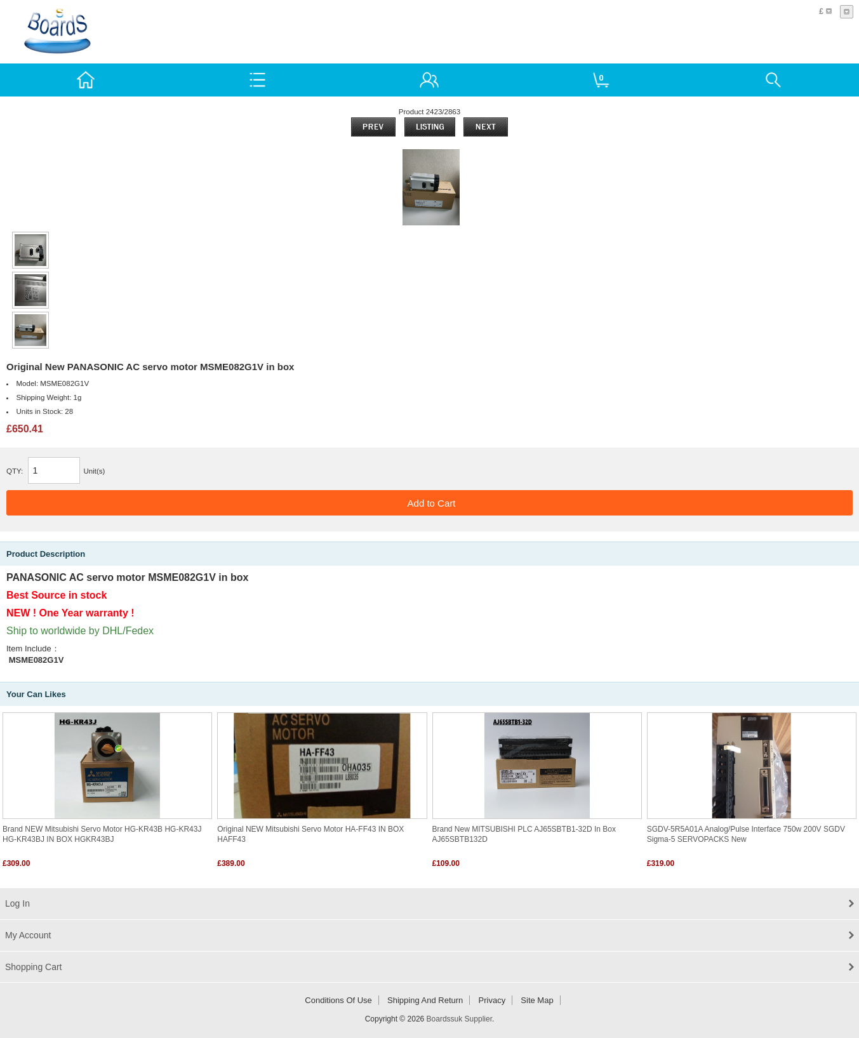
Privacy (492, 1000)
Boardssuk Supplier (459, 1019)
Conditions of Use (338, 1000)
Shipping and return (425, 1000)
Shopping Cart (33, 967)
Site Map (537, 1000)
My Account (28, 935)
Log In (17, 903)
